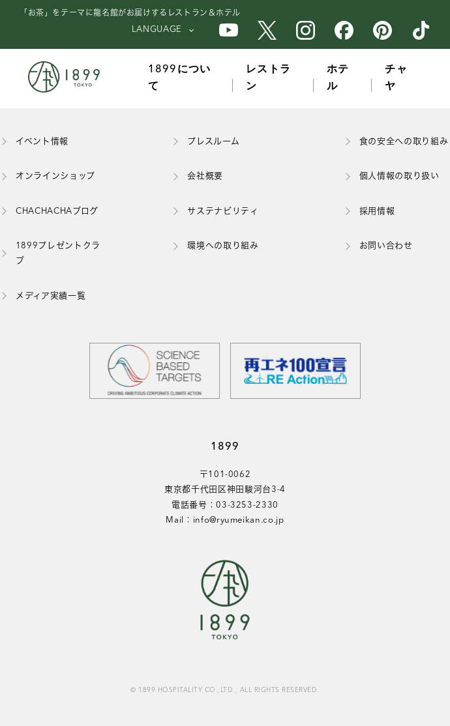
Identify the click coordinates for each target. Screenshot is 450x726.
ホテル (338, 78)
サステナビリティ (222, 211)
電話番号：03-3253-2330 (225, 505)
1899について (179, 78)
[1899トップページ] (67, 78)
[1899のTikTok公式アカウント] (421, 30)
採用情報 (377, 211)
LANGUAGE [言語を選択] (157, 29)
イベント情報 (42, 142)
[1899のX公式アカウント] (267, 30)
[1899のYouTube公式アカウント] (228, 30)
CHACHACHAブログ (57, 211)
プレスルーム (213, 142)
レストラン (268, 78)
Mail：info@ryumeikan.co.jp (225, 520)
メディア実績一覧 (50, 296)
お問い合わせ (386, 246)
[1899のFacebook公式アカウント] (344, 30)
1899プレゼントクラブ (58, 253)
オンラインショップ (55, 176)
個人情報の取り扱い (399, 176)
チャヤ (396, 78)
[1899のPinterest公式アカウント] (382, 30)
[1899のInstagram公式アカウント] (305, 30)
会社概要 (205, 176)
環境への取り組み (222, 246)
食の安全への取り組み (404, 142)
